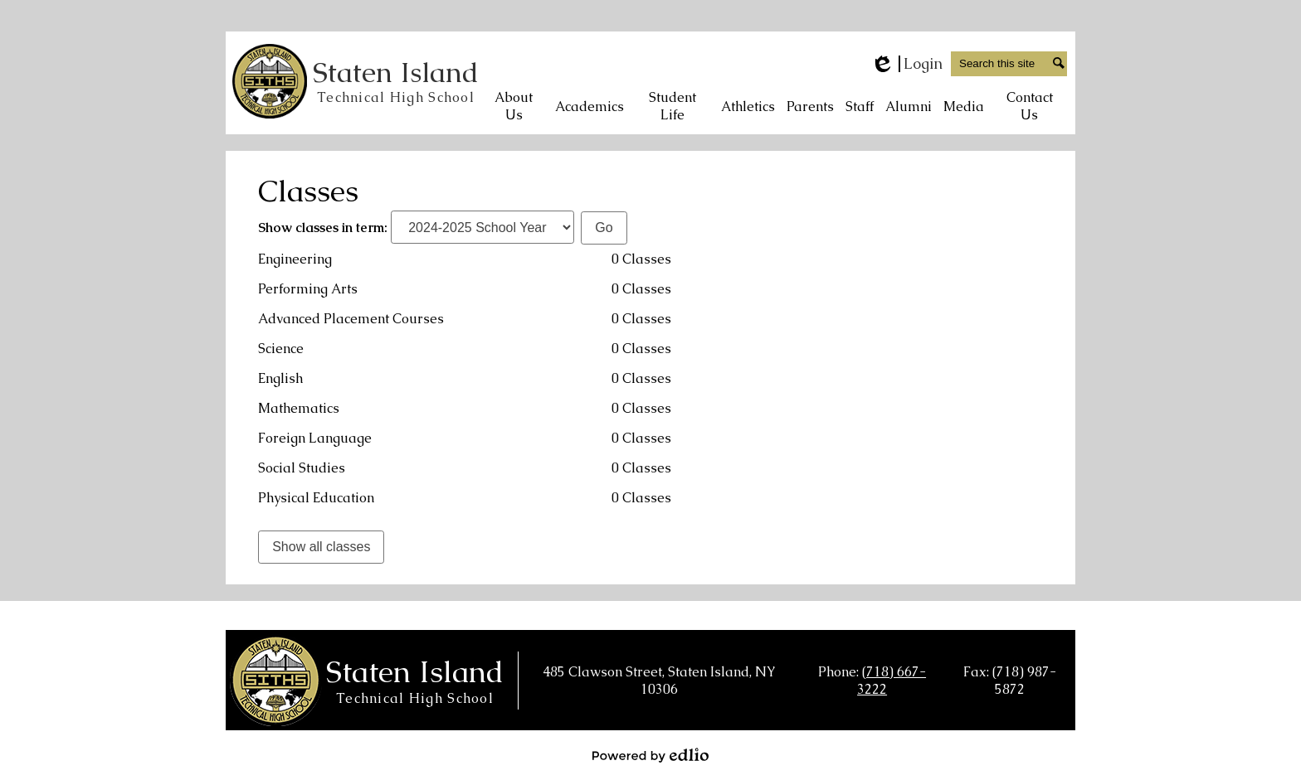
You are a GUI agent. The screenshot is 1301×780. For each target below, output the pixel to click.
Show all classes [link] (321, 547)
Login (906, 64)
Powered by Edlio (650, 755)
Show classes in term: (322, 227)
